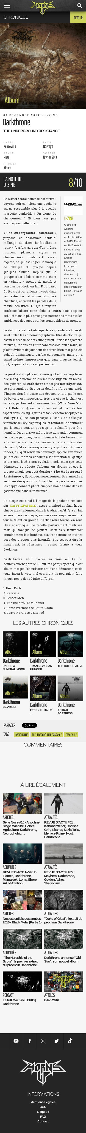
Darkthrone (21, 735)
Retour (78, 17)
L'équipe (43, 1111)
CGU (43, 1107)
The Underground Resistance (46, 735)
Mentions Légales (43, 1102)
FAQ (43, 1116)
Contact (42, 1121)
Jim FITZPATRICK (22, 505)
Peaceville (71, 735)
